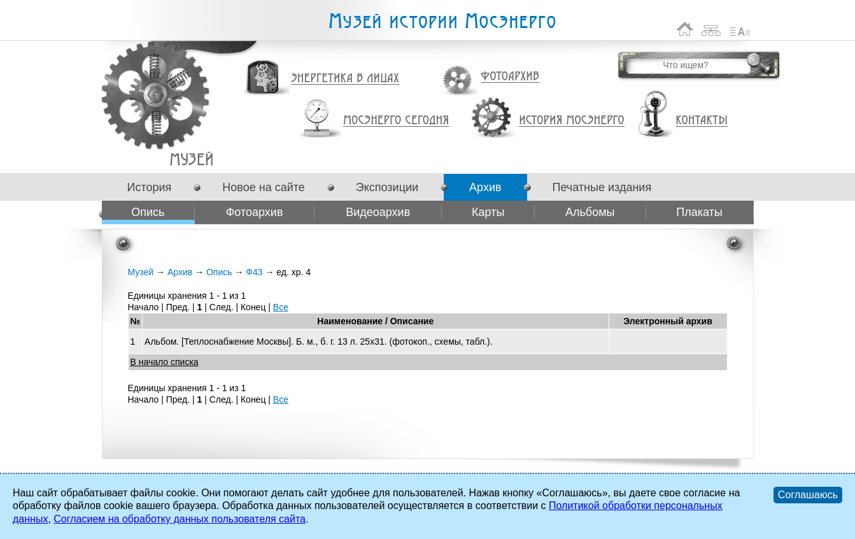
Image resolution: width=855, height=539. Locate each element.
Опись (147, 212)
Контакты (701, 120)
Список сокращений (739, 29)
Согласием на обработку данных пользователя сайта (179, 519)
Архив (485, 187)
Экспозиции (387, 187)
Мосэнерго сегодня (396, 120)
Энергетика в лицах (345, 78)
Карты (488, 212)
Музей (141, 272)
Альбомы (590, 212)
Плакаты (699, 212)
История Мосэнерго (572, 120)
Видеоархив (378, 212)
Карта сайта (711, 29)
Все (280, 307)
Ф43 (191, 159)
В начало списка (165, 362)
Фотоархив (510, 76)
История (149, 187)
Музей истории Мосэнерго (442, 21)
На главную (685, 29)
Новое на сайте (263, 187)
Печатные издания (602, 187)
